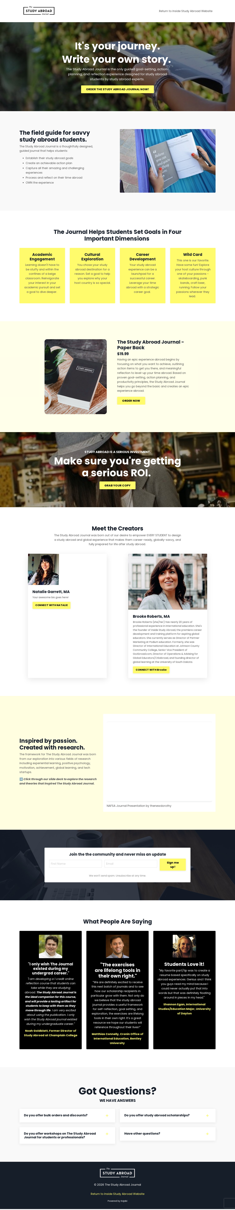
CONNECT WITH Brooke (151, 670)
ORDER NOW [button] (132, 401)
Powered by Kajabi (117, 1202)
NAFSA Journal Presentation (126, 806)
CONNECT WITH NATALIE (51, 605)
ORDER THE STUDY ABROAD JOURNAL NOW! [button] (117, 89)
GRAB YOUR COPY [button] (117, 486)
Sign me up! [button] (173, 865)
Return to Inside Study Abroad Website (185, 11)
